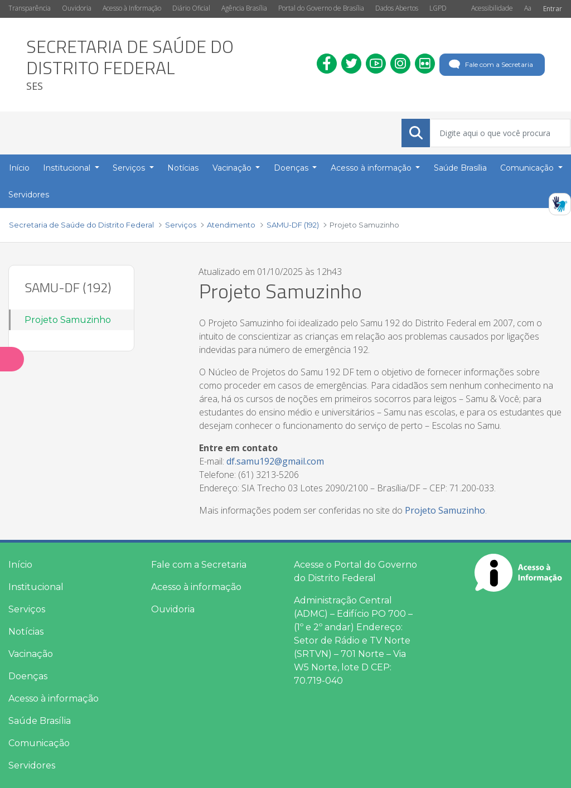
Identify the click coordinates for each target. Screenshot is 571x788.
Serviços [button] (130, 168)
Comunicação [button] (528, 168)
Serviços (26, 609)
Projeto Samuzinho (68, 320)
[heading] (163, 65)
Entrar (552, 8)
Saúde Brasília (39, 721)
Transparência (29, 8)
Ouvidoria (76, 8)
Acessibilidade (492, 8)
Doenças (27, 676)
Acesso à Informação (132, 8)
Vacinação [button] (233, 168)
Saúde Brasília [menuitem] (460, 168)
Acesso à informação (53, 698)
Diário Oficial (191, 8)
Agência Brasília (244, 8)
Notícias (25, 631)
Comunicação (39, 743)
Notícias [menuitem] (183, 168)
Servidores (31, 765)
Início (20, 564)
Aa (527, 8)
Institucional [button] (68, 168)
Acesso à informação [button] (372, 168)
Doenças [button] (292, 168)
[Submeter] (416, 132)
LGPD (438, 8)
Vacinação (30, 654)
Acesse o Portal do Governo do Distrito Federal (355, 571)
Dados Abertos (396, 8)
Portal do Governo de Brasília (321, 8)
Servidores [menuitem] (28, 195)
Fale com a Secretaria (490, 64)
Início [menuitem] (19, 168)
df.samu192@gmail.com (275, 461)
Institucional (36, 587)
